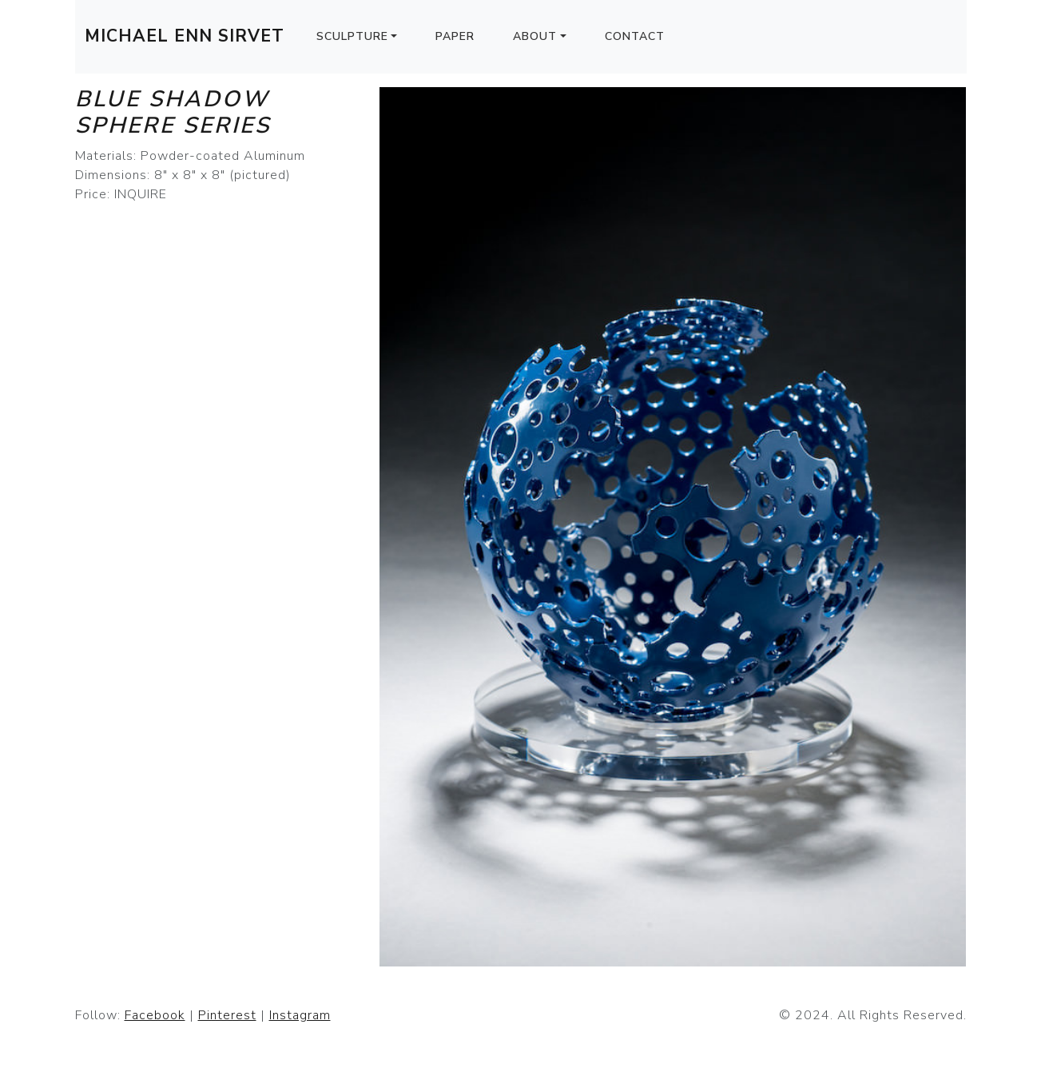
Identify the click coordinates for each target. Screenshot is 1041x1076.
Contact (635, 36)
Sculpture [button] (352, 36)
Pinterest (227, 1015)
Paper (455, 36)
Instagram (300, 1015)
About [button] (535, 36)
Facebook (155, 1015)
